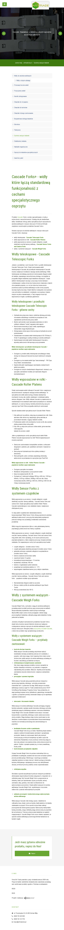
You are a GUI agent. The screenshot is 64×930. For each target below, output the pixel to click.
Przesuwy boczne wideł (21, 85)
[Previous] (4, 33)
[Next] (60, 33)
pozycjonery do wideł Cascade (43, 629)
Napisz (32, 853)
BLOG (13, 893)
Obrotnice (17, 124)
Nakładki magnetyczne (21, 147)
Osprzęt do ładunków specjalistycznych (26, 152)
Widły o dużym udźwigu (23, 80)
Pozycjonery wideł (19, 91)
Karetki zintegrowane (20, 96)
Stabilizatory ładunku (20, 141)
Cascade (20, 217)
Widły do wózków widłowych (22, 76)
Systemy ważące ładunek (21, 136)
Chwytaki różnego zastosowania (23, 113)
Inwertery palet (18, 158)
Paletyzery (17, 130)
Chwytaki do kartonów (20, 107)
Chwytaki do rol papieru (21, 102)
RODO (13, 889)
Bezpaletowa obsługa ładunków (23, 119)
